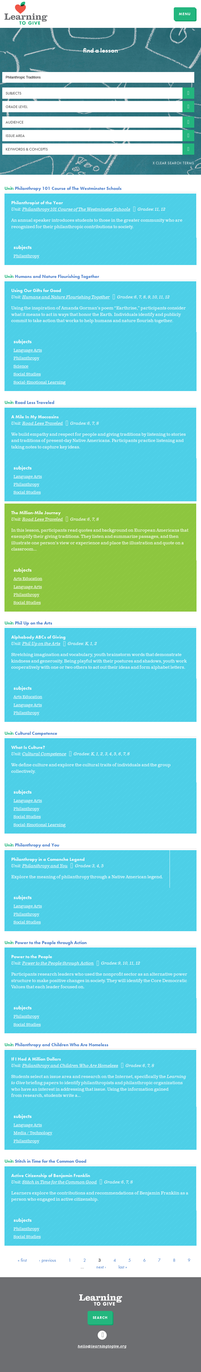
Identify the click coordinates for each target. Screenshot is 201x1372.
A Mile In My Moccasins (35, 417)
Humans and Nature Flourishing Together (57, 276)
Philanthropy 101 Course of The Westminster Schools (68, 188)
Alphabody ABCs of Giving (38, 637)
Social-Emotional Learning (39, 382)
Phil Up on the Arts (33, 623)
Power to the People (31, 957)
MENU (184, 14)
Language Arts (27, 350)
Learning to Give (25, 13)
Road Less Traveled (34, 402)
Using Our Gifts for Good (36, 290)
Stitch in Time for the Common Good (50, 1161)
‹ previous (47, 1260)
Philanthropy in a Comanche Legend (48, 859)
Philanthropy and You (37, 845)
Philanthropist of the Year (37, 203)
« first (22, 1260)
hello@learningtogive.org (102, 1346)
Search (100, 1317)
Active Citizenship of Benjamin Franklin (50, 1175)
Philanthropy (26, 256)
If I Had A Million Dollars (36, 1059)
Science (20, 366)
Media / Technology (32, 1133)
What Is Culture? (28, 747)
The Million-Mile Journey (36, 513)
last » (122, 1267)
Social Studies (27, 374)
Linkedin (103, 1337)
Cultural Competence (36, 733)
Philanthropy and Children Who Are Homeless (61, 1045)
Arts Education (27, 578)
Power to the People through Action (51, 943)
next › (101, 1267)
